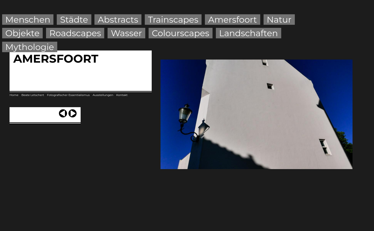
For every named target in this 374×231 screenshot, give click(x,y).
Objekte (22, 33)
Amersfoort (232, 19)
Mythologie (29, 47)
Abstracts (118, 19)
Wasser (126, 33)
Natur (279, 19)
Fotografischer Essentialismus (68, 95)
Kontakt (122, 95)
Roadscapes (75, 33)
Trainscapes (173, 19)
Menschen (27, 19)
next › (72, 111)
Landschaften (248, 33)
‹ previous (63, 111)
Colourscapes (180, 33)
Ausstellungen (103, 95)
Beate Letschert (32, 95)
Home (14, 95)
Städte (74, 19)
